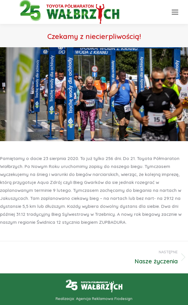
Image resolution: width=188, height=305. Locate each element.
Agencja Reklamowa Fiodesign (104, 298)
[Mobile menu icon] (175, 12)
